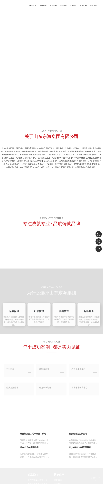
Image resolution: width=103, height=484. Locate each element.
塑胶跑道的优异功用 (78, 458)
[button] (15, 113)
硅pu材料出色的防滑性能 (80, 471)
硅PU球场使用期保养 (29, 471)
